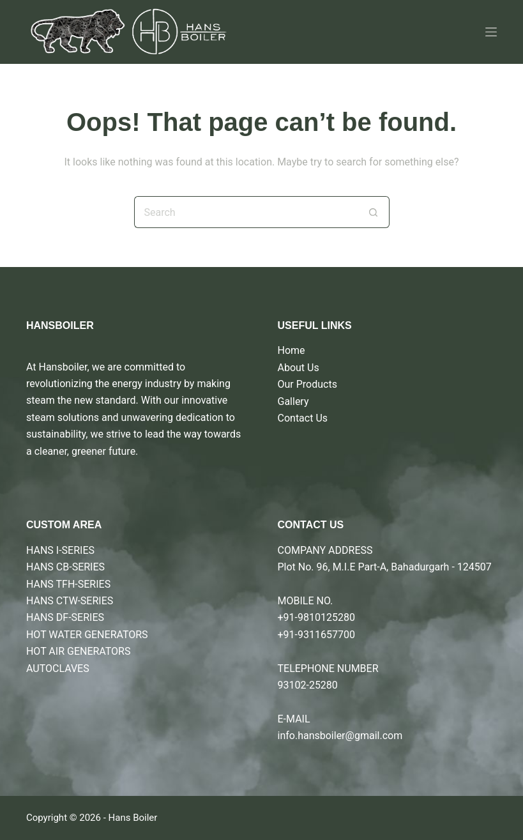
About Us (298, 368)
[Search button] (374, 212)
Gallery (293, 401)
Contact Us (303, 418)
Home (291, 350)
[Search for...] (246, 212)
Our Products (307, 384)
